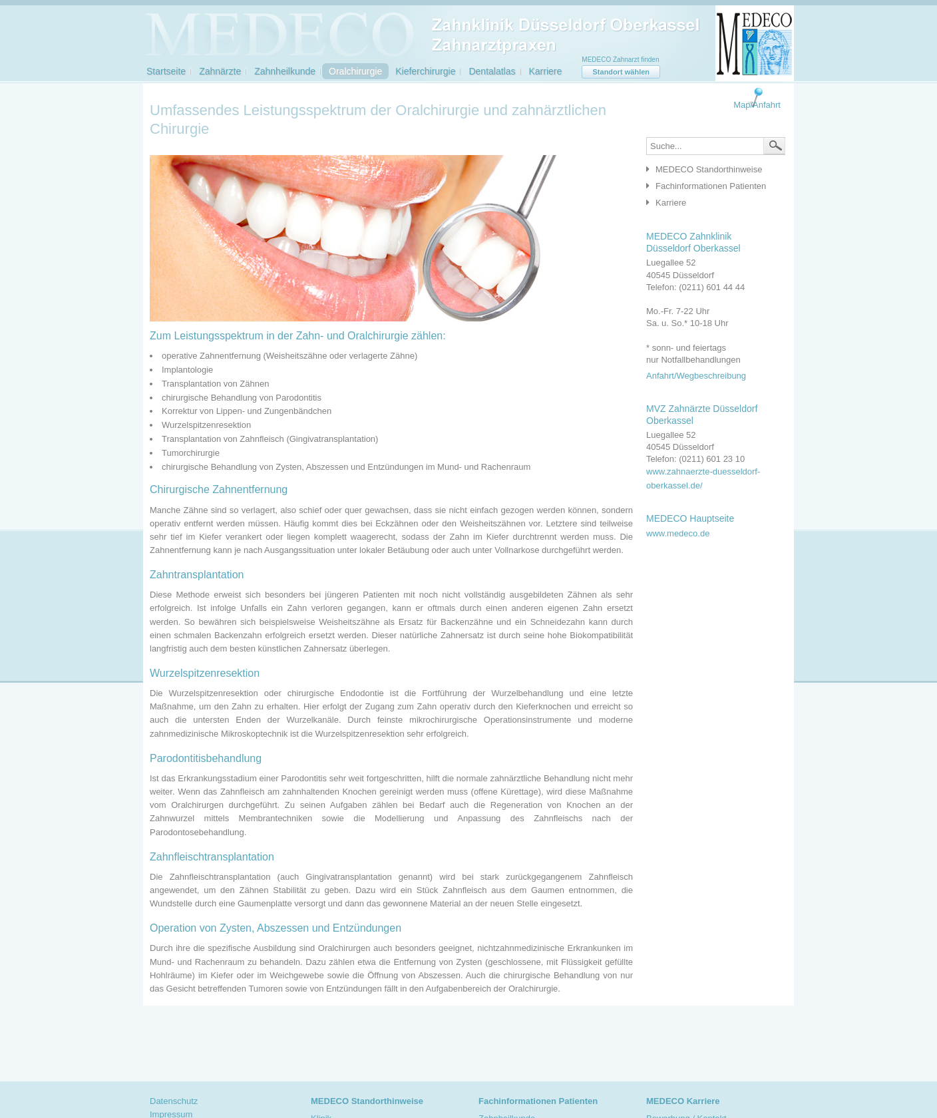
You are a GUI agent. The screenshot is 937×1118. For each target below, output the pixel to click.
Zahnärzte (220, 71)
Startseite (166, 71)
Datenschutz (174, 1101)
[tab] (712, 170)
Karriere (545, 71)
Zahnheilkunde (284, 71)
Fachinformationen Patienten (711, 186)
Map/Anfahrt (757, 105)
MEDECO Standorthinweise (709, 169)
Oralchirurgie (355, 71)
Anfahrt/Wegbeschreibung (696, 376)
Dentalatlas (491, 71)
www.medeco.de (677, 533)
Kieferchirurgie (425, 71)
